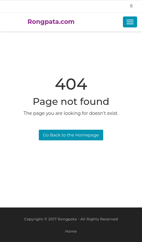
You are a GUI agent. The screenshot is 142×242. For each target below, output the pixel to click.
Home (71, 231)
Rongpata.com (51, 21)
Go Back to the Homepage (71, 134)
